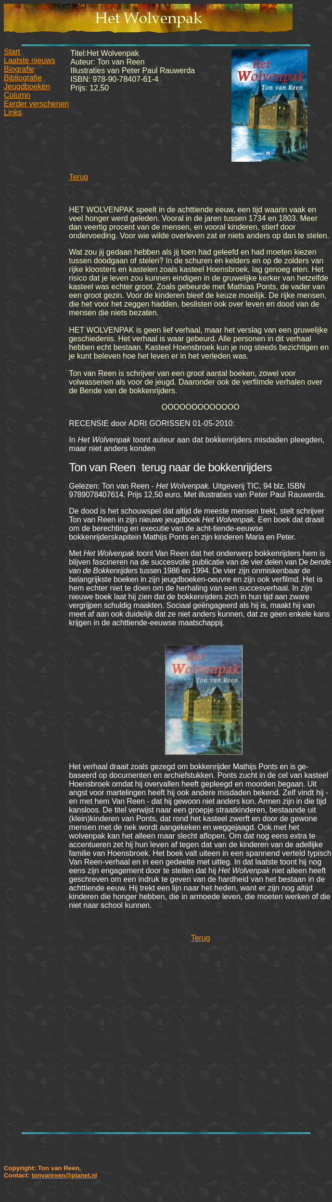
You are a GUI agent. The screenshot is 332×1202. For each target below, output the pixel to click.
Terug (78, 177)
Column (17, 95)
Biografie (19, 69)
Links (13, 112)
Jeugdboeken (27, 86)
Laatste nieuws (29, 60)
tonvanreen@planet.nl (64, 1175)
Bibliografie (23, 78)
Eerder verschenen (36, 104)
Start (12, 52)
